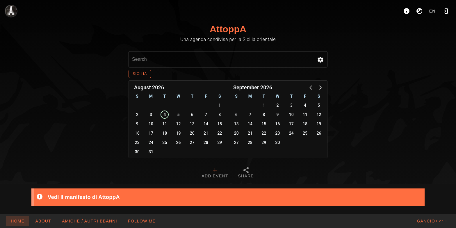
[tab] (215, 173)
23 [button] (137, 142)
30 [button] (137, 151)
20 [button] (192, 133)
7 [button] (206, 114)
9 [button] (137, 124)
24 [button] (151, 142)
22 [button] (219, 133)
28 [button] (206, 142)
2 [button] (137, 114)
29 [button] (219, 142)
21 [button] (206, 133)
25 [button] (164, 142)
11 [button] (164, 124)
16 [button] (137, 133)
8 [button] (219, 114)
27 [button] (192, 142)
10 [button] (151, 124)
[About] (406, 11)
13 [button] (192, 124)
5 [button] (178, 114)
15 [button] (219, 124)
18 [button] (164, 133)
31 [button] (151, 151)
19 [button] (178, 133)
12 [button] (178, 124)
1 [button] (219, 105)
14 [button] (206, 124)
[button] (320, 59)
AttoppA (228, 29)
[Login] (445, 11)
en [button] (432, 11)
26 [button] (178, 142)
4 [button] (164, 114)
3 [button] (151, 114)
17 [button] (151, 133)
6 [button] (192, 114)
